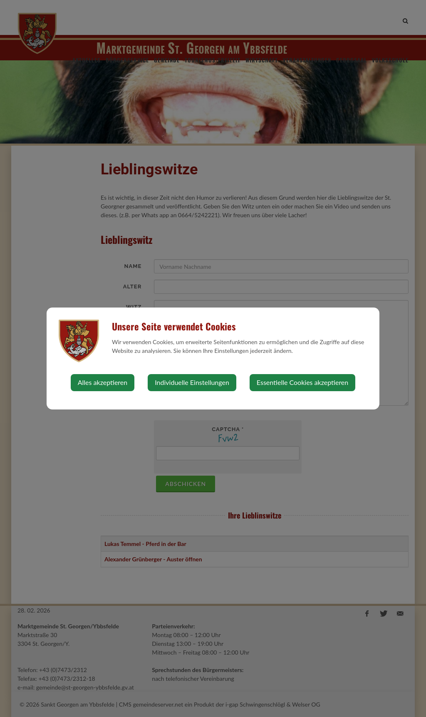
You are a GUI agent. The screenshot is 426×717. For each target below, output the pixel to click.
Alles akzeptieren (102, 382)
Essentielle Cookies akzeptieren (302, 382)
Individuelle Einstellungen (192, 382)
